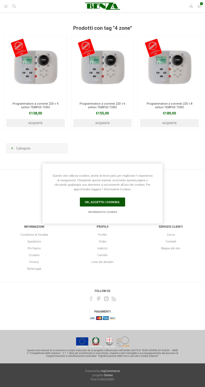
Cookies (34, 255)
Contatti (171, 241)
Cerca (171, 235)
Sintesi (108, 375)
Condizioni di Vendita (34, 235)
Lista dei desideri (102, 262)
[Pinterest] (98, 299)
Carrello (102, 255)
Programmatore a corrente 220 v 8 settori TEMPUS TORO (169, 105)
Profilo (102, 235)
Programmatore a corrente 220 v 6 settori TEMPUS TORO (102, 105)
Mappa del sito (170, 248)
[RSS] (114, 299)
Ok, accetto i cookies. (102, 202)
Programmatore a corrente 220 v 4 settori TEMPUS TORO (35, 105)
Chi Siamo (34, 248)
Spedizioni (34, 241)
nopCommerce (110, 371)
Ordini (102, 241)
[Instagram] (106, 299)
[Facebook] (91, 299)
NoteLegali (34, 269)
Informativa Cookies (102, 212)
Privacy (34, 262)
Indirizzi (102, 248)
